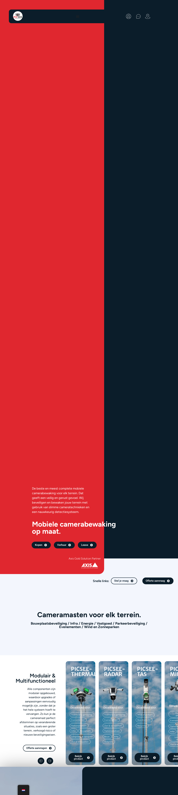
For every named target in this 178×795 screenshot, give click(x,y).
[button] (107, 736)
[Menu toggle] (77, 16)
